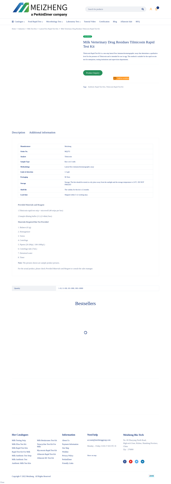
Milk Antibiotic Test (19, 460)
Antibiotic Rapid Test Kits (96, 87)
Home (14, 29)
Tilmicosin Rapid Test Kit (114, 87)
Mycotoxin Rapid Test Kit (47, 450)
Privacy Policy (67, 456)
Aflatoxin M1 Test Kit (45, 458)
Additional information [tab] (42, 132)
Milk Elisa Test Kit (19, 444)
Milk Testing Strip (19, 441)
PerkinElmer (67, 460)
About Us (65, 441)
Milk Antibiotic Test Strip (21, 456)
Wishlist (65, 452)
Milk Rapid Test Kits (20, 448)
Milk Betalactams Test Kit (47, 441)
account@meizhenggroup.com (99, 440)
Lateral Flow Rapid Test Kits (48, 29)
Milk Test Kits (32, 29)
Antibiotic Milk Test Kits (21, 463)
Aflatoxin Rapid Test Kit (46, 454)
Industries (21, 29)
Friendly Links (67, 463)
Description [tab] (18, 132)
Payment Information (70, 444)
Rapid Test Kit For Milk (21, 452)
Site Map (65, 448)
